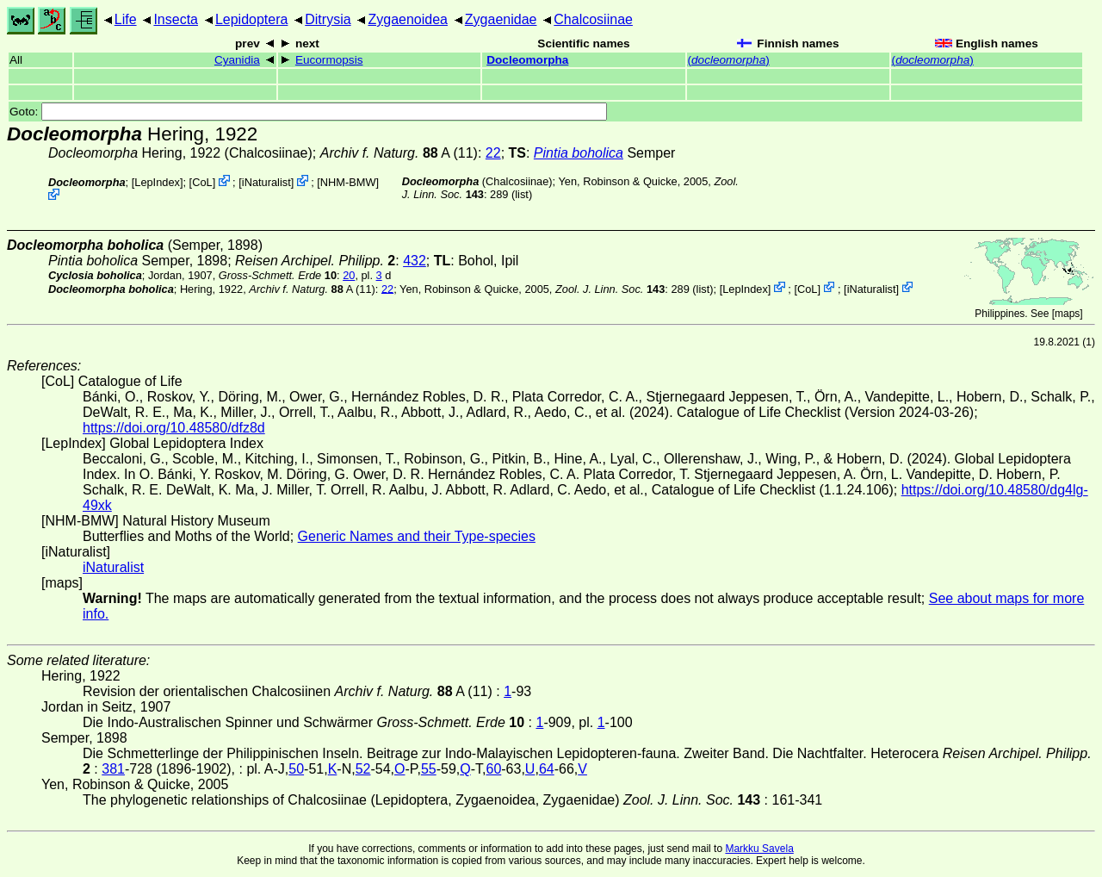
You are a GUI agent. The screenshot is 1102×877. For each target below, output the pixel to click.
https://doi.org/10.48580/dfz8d (174, 427)
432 (414, 260)
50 (296, 769)
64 (546, 769)
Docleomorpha (527, 59)
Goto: (308, 111)
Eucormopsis (329, 59)
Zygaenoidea (408, 19)
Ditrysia (327, 19)
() (729, 59)
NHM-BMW (348, 182)
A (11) (399, 153)
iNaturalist (266, 182)
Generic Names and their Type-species (417, 536)
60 (493, 769)
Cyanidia (237, 59)
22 (493, 153)
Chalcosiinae (593, 19)
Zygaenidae (501, 19)
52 (363, 769)
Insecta (175, 19)
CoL (202, 182)
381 (113, 769)
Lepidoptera (251, 19)
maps (1067, 314)
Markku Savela (759, 849)
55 (428, 769)
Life (126, 19)
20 (349, 275)
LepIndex (157, 182)
